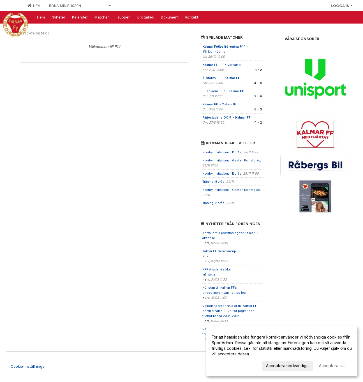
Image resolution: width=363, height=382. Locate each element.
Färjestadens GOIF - (226, 117)
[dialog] (281, 351)
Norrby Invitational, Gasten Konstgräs (231, 190)
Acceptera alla (332, 365)
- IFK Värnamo (222, 65)
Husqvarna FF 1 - (223, 91)
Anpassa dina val (227, 364)
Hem (34, 5)
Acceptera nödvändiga (287, 365)
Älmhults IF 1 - (221, 78)
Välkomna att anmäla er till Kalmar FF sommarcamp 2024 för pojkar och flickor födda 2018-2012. (229, 311)
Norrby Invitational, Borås (221, 173)
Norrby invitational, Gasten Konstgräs (231, 160)
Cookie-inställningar (28, 366)
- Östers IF (219, 104)
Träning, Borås (213, 182)
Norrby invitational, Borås (221, 152)
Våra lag (100, 5)
